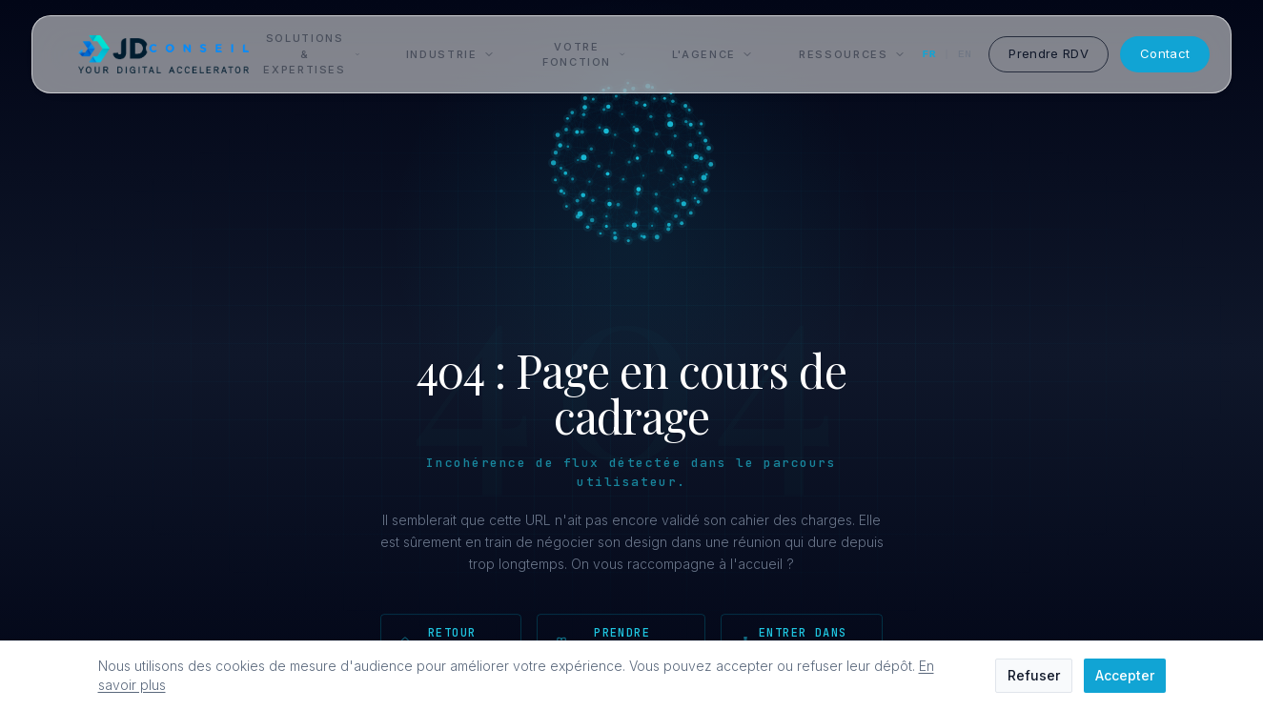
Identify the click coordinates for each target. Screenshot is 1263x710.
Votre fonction (584, 55)
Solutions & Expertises (311, 53)
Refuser (1034, 675)
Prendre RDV (1048, 53)
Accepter (1124, 675)
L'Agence (712, 54)
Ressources (852, 54)
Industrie (450, 54)
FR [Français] (929, 54)
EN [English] (964, 54)
